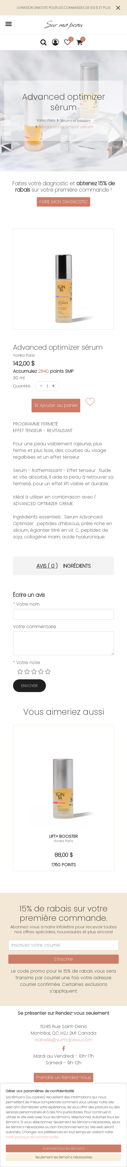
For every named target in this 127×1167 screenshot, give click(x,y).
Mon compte (63, 1116)
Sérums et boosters (75, 120)
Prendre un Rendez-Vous (63, 1077)
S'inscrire (63, 959)
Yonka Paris (46, 120)
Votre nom (26, 604)
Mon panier (63, 1123)
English (63, 1105)
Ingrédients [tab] (77, 565)
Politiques (63, 1099)
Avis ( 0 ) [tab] (47, 565)
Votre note (26, 662)
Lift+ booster (63, 836)
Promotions (63, 1085)
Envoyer (29, 685)
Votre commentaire (34, 626)
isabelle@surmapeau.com (63, 1040)
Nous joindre (63, 1092)
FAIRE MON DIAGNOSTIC (63, 202)
